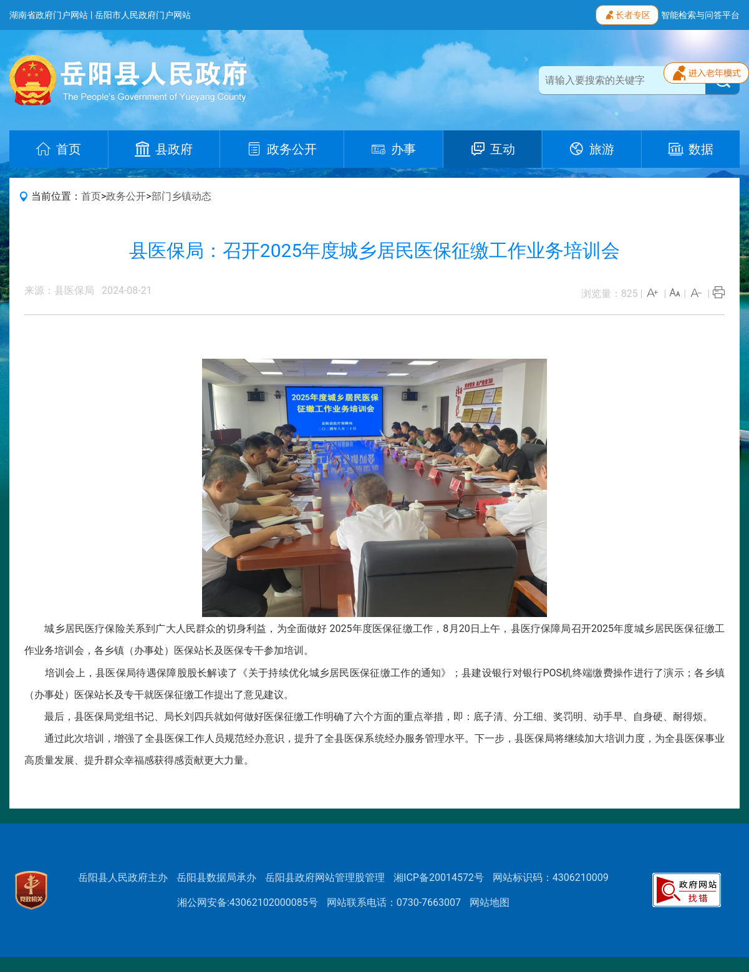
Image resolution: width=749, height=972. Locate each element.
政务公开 (126, 196)
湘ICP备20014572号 (439, 877)
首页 (91, 196)
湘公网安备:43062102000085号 (247, 902)
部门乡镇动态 (181, 196)
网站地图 (490, 902)
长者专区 (627, 13)
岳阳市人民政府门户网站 (143, 15)
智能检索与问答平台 (700, 15)
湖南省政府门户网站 (48, 15)
